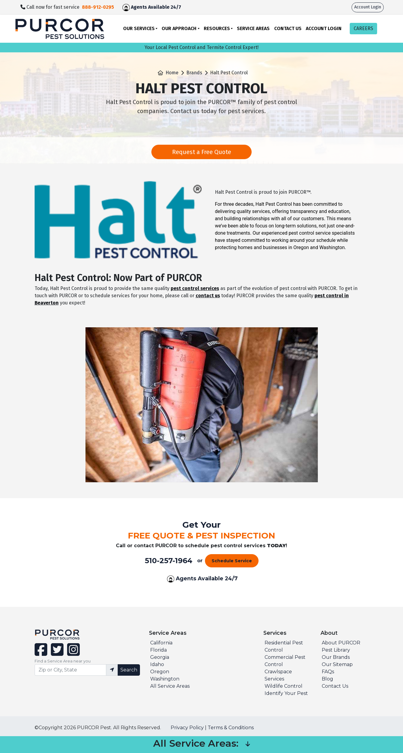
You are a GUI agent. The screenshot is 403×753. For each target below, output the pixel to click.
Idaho (157, 664)
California (161, 643)
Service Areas (253, 28)
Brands (194, 73)
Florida (158, 650)
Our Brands (336, 657)
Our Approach (179, 28)
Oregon (159, 671)
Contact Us (288, 28)
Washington (164, 679)
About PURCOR (341, 643)
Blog (327, 679)
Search (128, 670)
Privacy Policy (187, 727)
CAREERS (363, 28)
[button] (248, 745)
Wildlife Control (283, 686)
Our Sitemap (337, 664)
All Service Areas (170, 686)
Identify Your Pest (286, 693)
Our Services (139, 28)
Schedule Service (232, 560)
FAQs (328, 671)
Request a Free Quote (201, 152)
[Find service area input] (70, 670)
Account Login (367, 7)
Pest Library (336, 650)
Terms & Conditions (231, 727)
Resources (217, 28)
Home (172, 73)
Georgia (159, 657)
